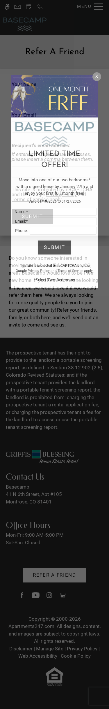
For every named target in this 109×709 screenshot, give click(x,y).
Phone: (21, 230)
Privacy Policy (39, 271)
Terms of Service (70, 271)
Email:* (21, 221)
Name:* (21, 211)
